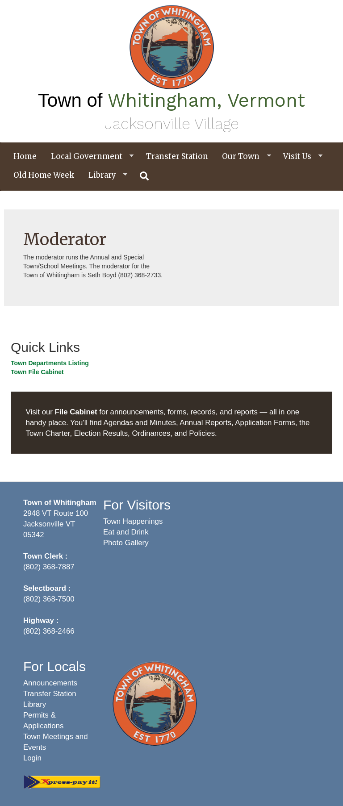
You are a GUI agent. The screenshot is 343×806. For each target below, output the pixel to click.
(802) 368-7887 (49, 567)
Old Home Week (43, 175)
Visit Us (299, 156)
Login (32, 758)
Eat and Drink (126, 532)
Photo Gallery (126, 543)
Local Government (89, 156)
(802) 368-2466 (49, 631)
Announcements (50, 683)
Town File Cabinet (37, 372)
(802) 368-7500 (49, 599)
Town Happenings (133, 521)
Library (104, 175)
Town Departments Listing (50, 363)
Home (25, 156)
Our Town (243, 156)
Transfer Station (177, 156)
